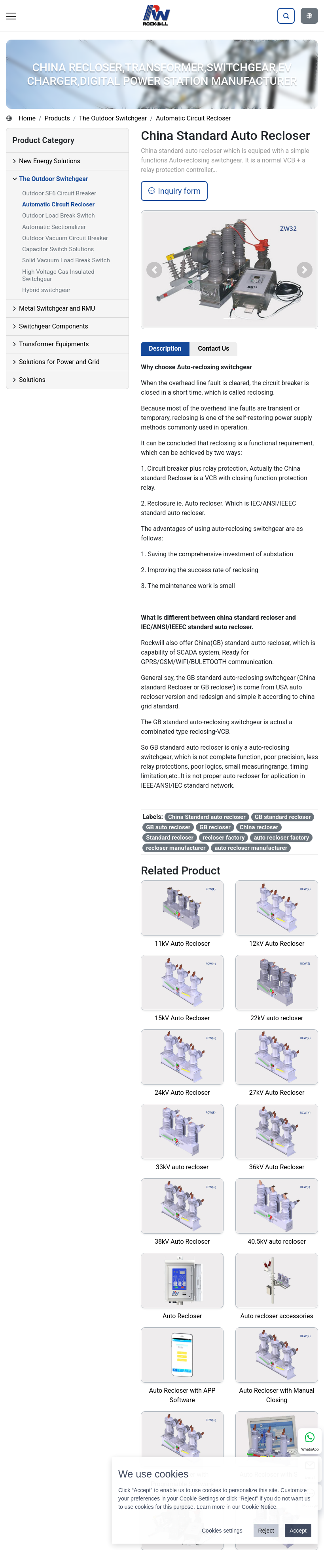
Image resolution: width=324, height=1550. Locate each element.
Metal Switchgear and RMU (57, 308)
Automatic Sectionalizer (54, 227)
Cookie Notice (259, 1507)
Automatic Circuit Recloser (193, 118)
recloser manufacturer (175, 847)
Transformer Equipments (54, 344)
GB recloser (215, 827)
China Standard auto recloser (207, 817)
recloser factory (223, 837)
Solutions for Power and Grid (59, 362)
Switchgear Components (53, 326)
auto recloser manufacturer (250, 847)
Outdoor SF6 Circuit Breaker (59, 193)
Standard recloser (169, 837)
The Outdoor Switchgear (113, 118)
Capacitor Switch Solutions (58, 249)
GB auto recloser (168, 827)
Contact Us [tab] (213, 348)
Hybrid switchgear (46, 290)
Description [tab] (165, 348)
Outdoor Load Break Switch (58, 215)
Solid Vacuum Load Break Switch (66, 260)
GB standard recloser (283, 817)
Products (57, 118)
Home (27, 118)
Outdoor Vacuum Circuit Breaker (65, 238)
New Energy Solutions (49, 161)
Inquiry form (174, 191)
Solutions (32, 380)
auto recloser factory (281, 837)
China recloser (259, 827)
